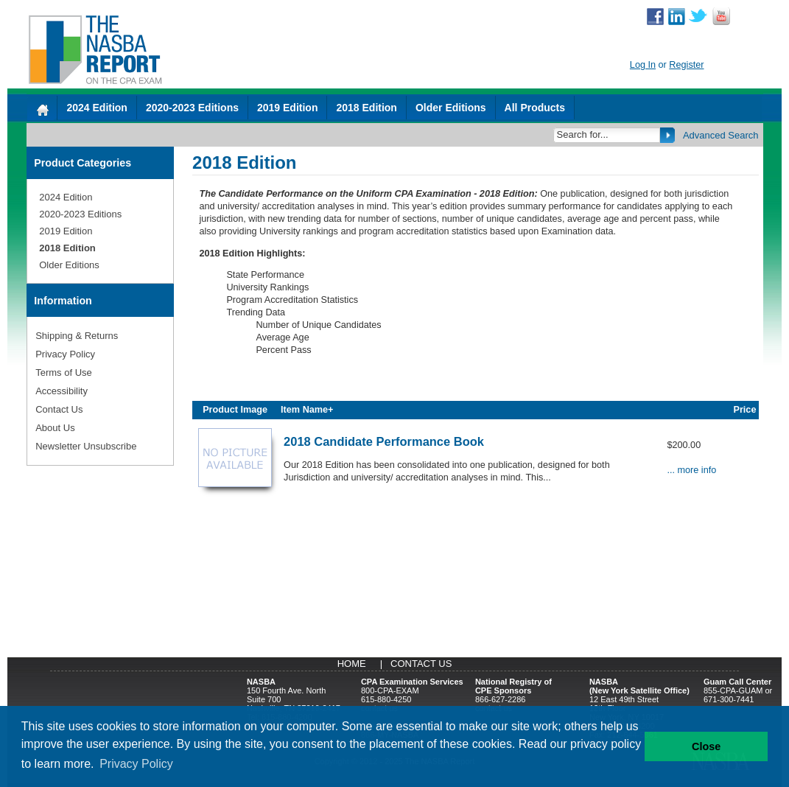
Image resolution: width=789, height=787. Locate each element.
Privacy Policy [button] (136, 764)
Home (351, 663)
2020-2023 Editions (192, 107)
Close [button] (706, 746)
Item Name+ (307, 410)
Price (744, 410)
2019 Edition (287, 107)
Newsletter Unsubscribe (85, 446)
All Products (535, 107)
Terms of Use (63, 372)
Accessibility (61, 390)
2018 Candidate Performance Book (384, 441)
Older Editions (450, 107)
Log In (643, 65)
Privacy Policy (65, 354)
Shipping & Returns (76, 335)
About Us (54, 427)
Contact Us (59, 409)
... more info (691, 470)
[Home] (42, 108)
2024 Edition (96, 107)
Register (686, 65)
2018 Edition (366, 107)
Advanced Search (721, 135)
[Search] (607, 134)
